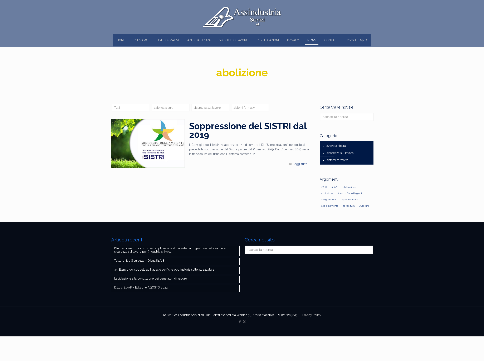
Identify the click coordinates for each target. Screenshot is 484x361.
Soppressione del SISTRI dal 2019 (248, 130)
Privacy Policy (311, 315)
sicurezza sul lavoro (207, 107)
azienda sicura (163, 107)
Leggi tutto (300, 164)
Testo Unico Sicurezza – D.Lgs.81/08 (139, 260)
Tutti (117, 107)
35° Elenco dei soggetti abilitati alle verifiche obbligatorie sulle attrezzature (164, 269)
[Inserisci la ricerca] (346, 117)
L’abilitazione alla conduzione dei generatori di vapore (150, 278)
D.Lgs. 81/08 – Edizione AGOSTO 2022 (141, 287)
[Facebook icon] (239, 322)
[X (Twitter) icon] (244, 322)
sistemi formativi (244, 107)
